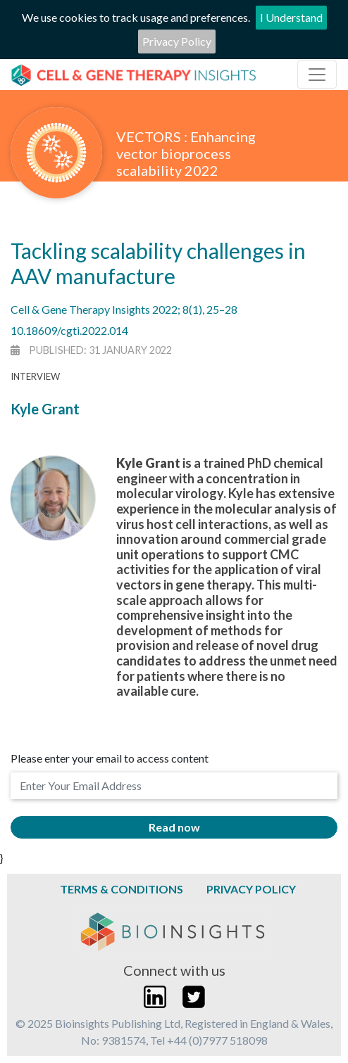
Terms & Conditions (121, 889)
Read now (174, 827)
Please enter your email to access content (110, 758)
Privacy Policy (176, 41)
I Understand (291, 17)
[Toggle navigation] (317, 75)
